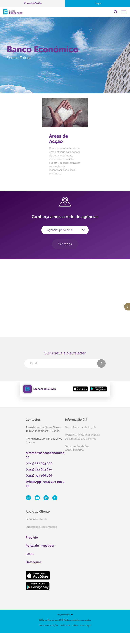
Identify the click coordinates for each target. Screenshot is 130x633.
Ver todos (65, 244)
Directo (36, 519)
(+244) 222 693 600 (39, 463)
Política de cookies (69, 625)
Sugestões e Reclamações (41, 526)
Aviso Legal (85, 625)
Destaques (33, 562)
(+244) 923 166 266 (39, 475)
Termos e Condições (48, 625)
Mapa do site (63, 614)
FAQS (30, 554)
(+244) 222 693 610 (39, 469)
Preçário (32, 537)
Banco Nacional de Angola (80, 427)
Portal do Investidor (40, 545)
